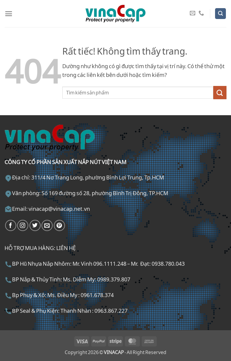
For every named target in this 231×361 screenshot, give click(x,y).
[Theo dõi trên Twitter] (35, 225)
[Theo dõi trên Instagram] (22, 225)
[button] (9, 14)
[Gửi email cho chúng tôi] (192, 13)
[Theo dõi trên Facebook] (10, 225)
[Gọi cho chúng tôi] (201, 13)
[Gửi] (219, 92)
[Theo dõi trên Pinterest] (59, 225)
